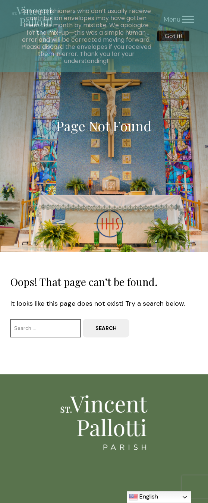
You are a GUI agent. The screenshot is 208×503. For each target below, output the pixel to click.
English (143, 497)
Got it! (173, 36)
